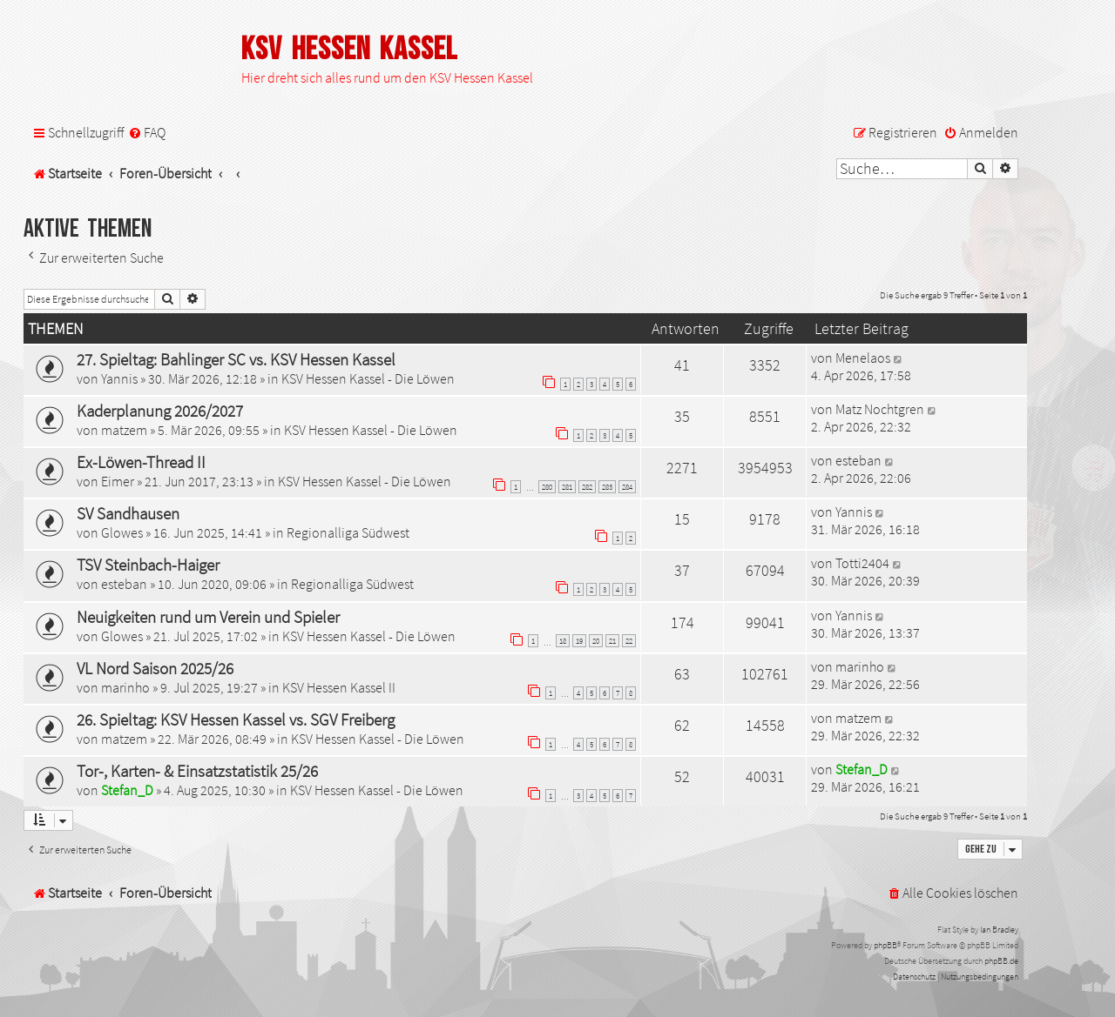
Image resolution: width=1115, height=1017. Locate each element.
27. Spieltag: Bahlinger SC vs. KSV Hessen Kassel (236, 359)
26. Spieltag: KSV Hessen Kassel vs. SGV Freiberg (236, 719)
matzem (124, 429)
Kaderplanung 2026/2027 (160, 410)
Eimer (117, 481)
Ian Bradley (999, 929)
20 (595, 641)
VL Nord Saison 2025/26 (155, 668)
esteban (858, 460)
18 (562, 641)
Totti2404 (862, 563)
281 (567, 487)
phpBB (885, 945)
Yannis (119, 378)
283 (607, 487)
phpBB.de (1001, 961)
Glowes (122, 532)
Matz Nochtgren (879, 409)
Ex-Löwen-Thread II (141, 462)
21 (612, 641)
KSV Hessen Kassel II (338, 687)
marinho (125, 687)
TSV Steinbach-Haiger (148, 564)
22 (628, 641)
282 (587, 487)
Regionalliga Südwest (348, 532)
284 (627, 487)
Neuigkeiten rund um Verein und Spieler (208, 616)
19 (579, 641)
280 (547, 487)
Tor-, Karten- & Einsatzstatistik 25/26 (197, 770)
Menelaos (862, 357)
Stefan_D (127, 790)
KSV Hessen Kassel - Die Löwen (368, 378)
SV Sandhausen (128, 513)
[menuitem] (147, 132)
